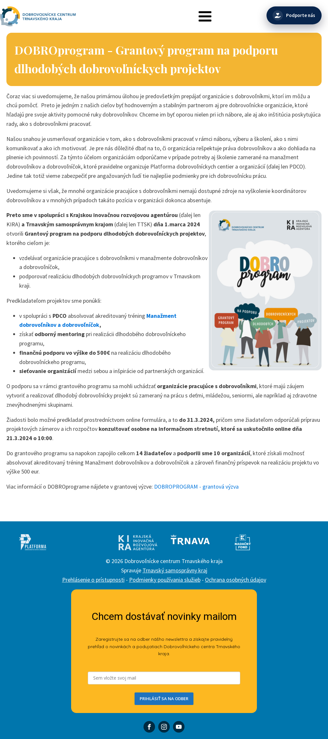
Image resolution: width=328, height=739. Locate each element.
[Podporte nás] (294, 15)
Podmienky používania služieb (165, 579)
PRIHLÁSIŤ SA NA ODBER (164, 698)
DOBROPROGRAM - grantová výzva (196, 486)
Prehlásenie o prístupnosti (93, 579)
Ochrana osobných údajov (235, 579)
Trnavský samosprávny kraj (175, 570)
